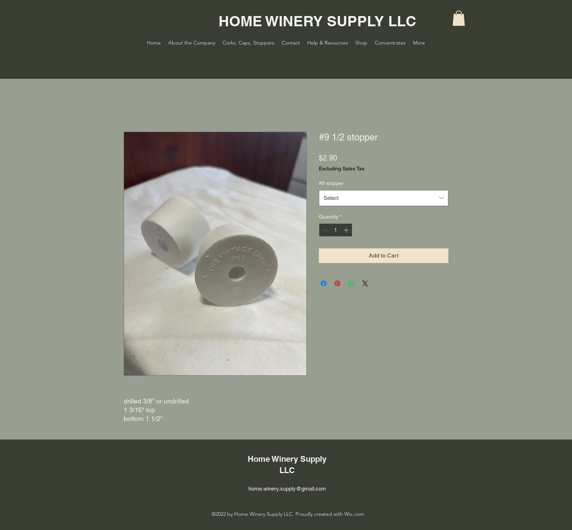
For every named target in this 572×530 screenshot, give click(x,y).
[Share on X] (365, 283)
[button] (458, 18)
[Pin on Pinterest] (337, 283)
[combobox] (383, 198)
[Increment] (346, 230)
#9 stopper (331, 183)
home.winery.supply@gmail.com (287, 488)
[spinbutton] (335, 230)
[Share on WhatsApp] (351, 283)
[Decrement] (324, 230)
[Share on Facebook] (323, 283)
